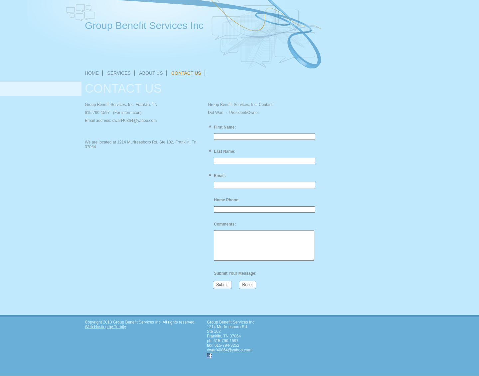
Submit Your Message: (235, 273)
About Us (151, 73)
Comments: (225, 224)
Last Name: (225, 151)
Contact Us (186, 73)
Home (92, 73)
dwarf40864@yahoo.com (229, 350)
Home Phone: (227, 200)
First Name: (225, 127)
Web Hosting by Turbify (105, 327)
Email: (220, 175)
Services (119, 73)
